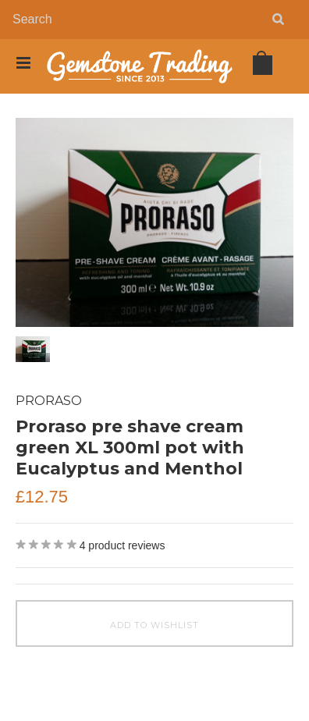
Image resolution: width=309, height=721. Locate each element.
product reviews (122, 545)
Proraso (49, 400)
